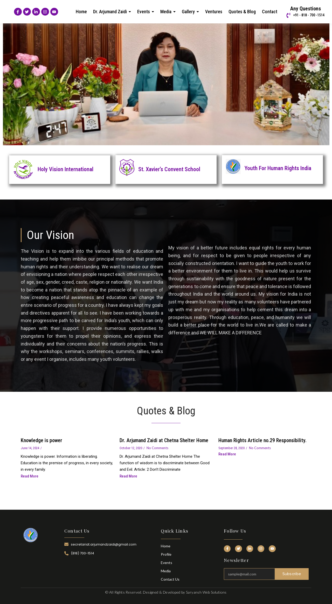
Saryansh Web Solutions (206, 592)
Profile (166, 554)
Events (166, 562)
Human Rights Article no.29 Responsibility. (262, 440)
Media (166, 571)
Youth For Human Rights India (278, 168)
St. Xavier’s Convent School (169, 169)
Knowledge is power (41, 440)
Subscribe (291, 574)
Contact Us (170, 579)
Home (165, 546)
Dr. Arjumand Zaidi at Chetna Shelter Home (164, 440)
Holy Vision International (65, 169)
